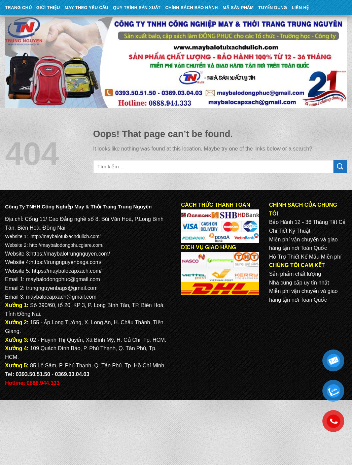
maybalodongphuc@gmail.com (63, 279)
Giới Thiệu (48, 7)
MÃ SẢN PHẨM (238, 7)
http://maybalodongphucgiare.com (65, 245)
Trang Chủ (18, 7)
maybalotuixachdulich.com (71, 236)
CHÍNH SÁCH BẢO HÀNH (191, 7)
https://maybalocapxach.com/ (67, 271)
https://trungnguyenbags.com (65, 262)
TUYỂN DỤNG (272, 7)
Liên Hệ (300, 7)
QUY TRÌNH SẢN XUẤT (137, 7)
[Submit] (340, 166)
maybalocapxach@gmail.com (61, 297)
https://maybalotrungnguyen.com (69, 254)
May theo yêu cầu (86, 7)
